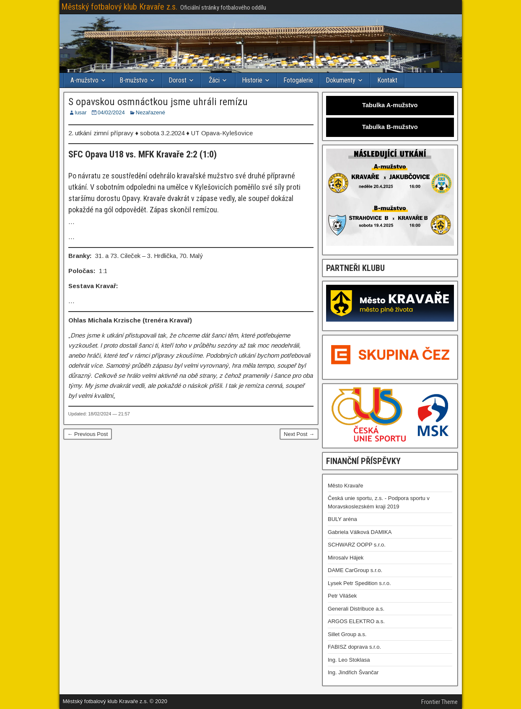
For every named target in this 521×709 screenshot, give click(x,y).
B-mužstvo (133, 80)
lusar (81, 112)
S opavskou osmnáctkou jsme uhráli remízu (158, 102)
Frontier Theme (439, 702)
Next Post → (299, 434)
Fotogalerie (298, 80)
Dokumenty (340, 80)
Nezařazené (150, 112)
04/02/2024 (111, 112)
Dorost (177, 80)
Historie (252, 80)
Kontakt (387, 80)
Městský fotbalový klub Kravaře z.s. (119, 7)
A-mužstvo (84, 80)
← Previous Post (87, 434)
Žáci (214, 80)
